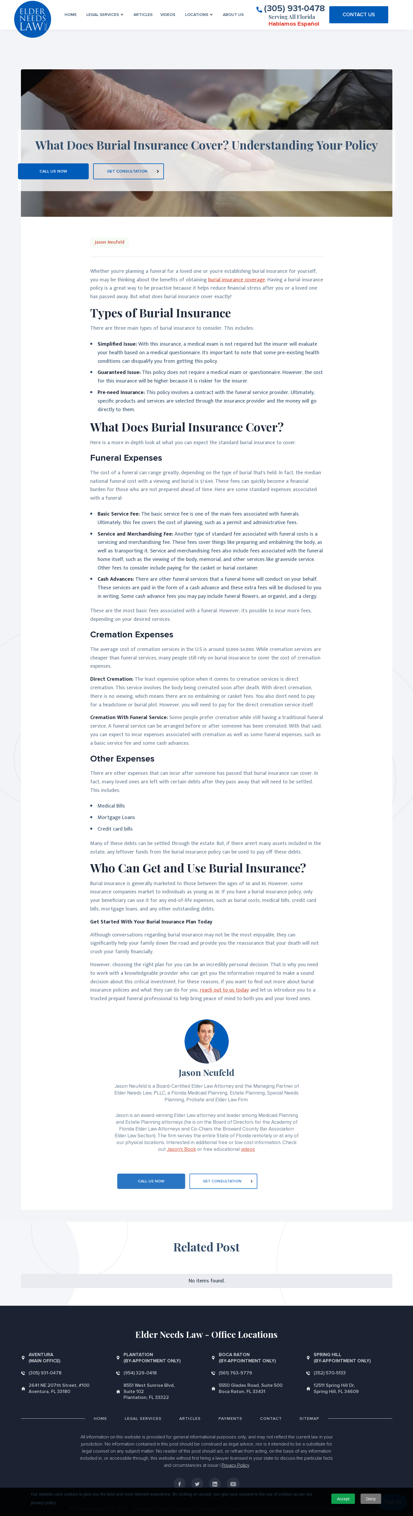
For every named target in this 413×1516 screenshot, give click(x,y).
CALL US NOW (53, 171)
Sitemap (309, 1418)
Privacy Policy (235, 1465)
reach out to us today (224, 990)
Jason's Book (181, 1149)
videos (248, 1149)
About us (233, 14)
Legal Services (143, 1418)
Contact (271, 1418)
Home (71, 14)
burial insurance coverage (236, 279)
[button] (105, 14)
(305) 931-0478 (294, 8)
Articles (143, 14)
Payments (230, 1418)
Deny (371, 1499)
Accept (343, 1499)
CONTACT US (359, 14)
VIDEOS (167, 14)
